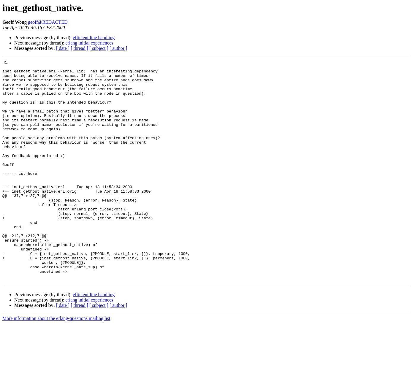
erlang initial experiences (89, 42)
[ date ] (62, 48)
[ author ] (118, 48)
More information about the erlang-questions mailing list (56, 362)
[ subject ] (98, 48)
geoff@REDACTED (48, 22)
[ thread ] (79, 48)
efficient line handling (94, 37)
